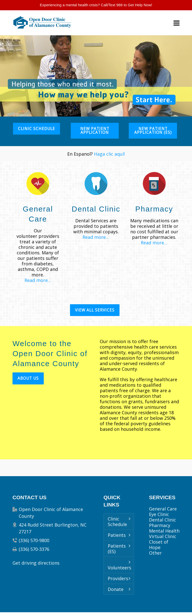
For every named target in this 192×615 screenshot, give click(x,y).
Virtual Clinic (162, 536)
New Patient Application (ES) (153, 130)
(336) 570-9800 (34, 540)
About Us (28, 378)
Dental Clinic (162, 520)
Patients (117, 535)
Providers (118, 578)
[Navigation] (177, 22)
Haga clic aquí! (109, 154)
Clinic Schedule (36, 128)
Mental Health (164, 531)
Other (155, 553)
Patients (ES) (117, 548)
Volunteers (119, 568)
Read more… (37, 280)
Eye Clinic (159, 514)
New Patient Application (94, 130)
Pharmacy (159, 525)
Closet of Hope (158, 544)
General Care (163, 509)
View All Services (94, 310)
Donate (116, 589)
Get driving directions (36, 563)
